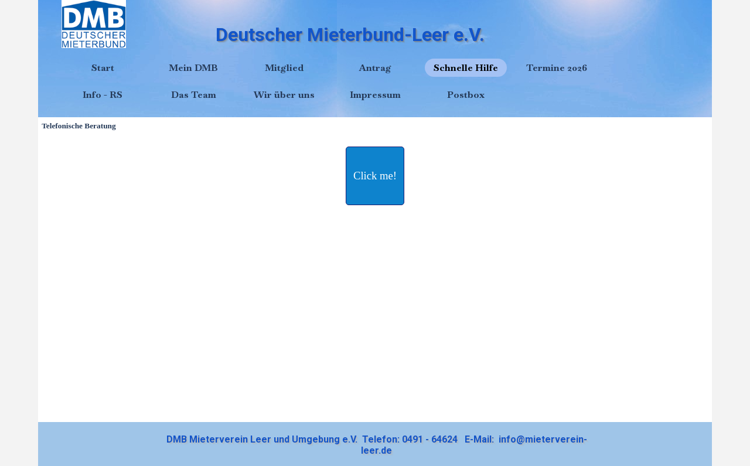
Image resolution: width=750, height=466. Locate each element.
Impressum (375, 95)
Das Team (193, 95)
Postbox (466, 95)
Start (102, 68)
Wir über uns (284, 95)
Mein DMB (193, 68)
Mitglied (284, 68)
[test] (375, 176)
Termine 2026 (556, 68)
